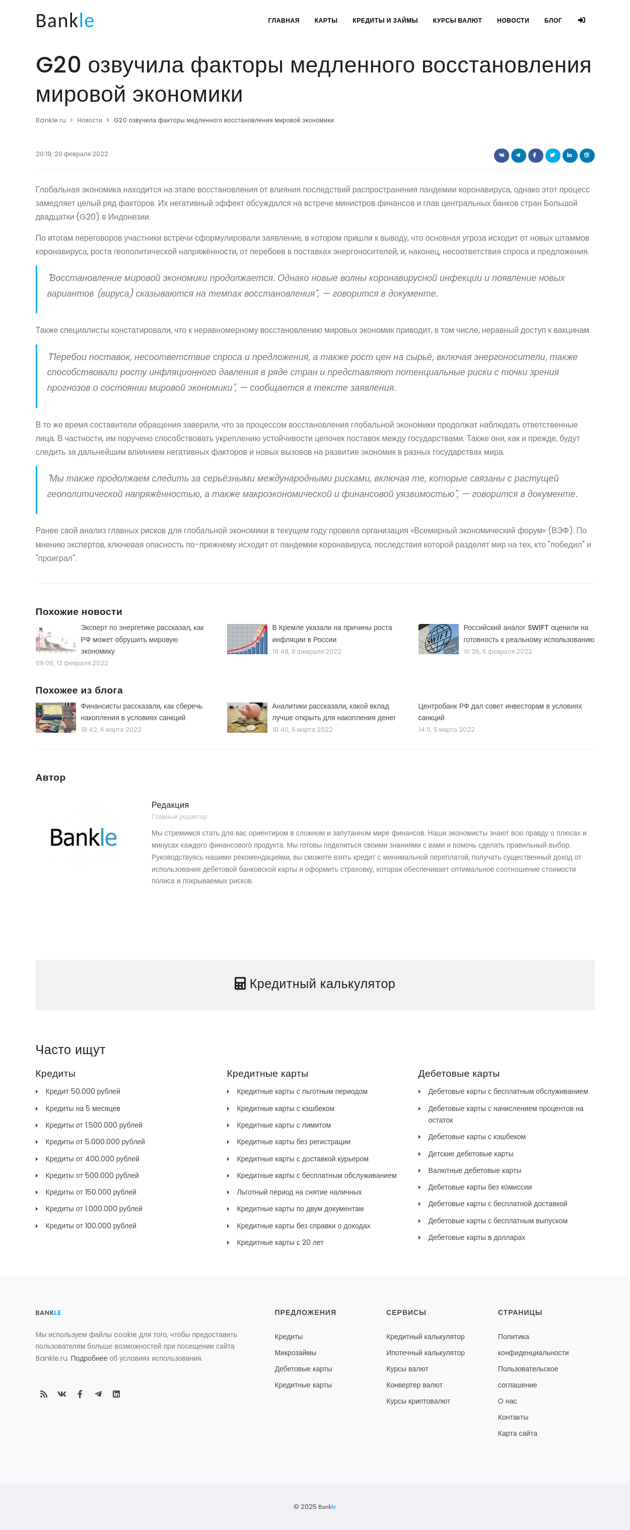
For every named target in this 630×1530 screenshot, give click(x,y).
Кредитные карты (303, 1385)
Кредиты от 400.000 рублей (92, 1159)
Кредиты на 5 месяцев (83, 1108)
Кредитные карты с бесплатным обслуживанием (317, 1175)
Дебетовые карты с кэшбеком (477, 1137)
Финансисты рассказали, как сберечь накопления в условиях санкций (142, 712)
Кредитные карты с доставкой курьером (303, 1159)
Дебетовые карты (303, 1369)
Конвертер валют (414, 1385)
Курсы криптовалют (418, 1401)
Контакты (513, 1417)
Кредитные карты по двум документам (300, 1209)
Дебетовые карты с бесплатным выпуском (498, 1221)
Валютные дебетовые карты (475, 1170)
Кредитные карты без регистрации (294, 1142)
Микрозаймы (296, 1353)
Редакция (170, 805)
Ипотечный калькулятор (425, 1353)
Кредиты (289, 1337)
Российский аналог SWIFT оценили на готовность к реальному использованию (529, 633)
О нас (507, 1401)
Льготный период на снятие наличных (299, 1192)
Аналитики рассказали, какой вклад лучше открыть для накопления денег (334, 712)
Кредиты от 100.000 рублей (91, 1226)
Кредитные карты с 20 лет (280, 1242)
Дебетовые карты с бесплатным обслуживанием (508, 1091)
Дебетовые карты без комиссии (480, 1187)
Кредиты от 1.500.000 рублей (94, 1125)
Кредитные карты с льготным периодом (302, 1091)
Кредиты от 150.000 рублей (91, 1192)
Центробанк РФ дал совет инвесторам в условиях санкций (500, 712)
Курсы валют (457, 20)
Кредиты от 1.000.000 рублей (94, 1209)
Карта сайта (517, 1433)
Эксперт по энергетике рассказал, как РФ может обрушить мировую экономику (142, 639)
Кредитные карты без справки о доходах (304, 1226)
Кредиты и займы (384, 20)
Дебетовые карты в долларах (477, 1237)
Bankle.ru (51, 120)
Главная (283, 20)
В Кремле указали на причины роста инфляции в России (332, 633)
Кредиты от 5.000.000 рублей (95, 1142)
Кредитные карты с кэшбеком (286, 1108)
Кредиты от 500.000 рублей (92, 1175)
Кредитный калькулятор (425, 1337)
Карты (325, 20)
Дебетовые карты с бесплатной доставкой (498, 1204)
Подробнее (89, 1358)
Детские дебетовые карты (471, 1154)
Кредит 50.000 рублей (83, 1091)
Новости (513, 20)
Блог (553, 20)
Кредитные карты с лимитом (284, 1125)
